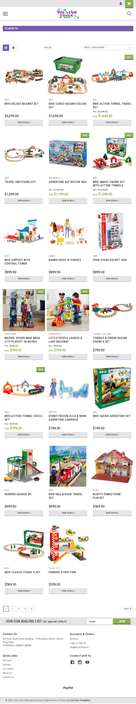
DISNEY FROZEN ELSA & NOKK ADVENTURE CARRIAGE (67, 417)
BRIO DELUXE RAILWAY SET (22, 103)
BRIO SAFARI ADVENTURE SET (112, 416)
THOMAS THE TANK (102, 334)
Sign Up (82, 643)
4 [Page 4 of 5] (25, 609)
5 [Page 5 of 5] (31, 609)
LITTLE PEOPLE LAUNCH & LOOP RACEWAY (65, 339)
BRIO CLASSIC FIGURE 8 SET (22, 572)
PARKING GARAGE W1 (18, 494)
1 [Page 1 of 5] (6, 609)
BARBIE (52, 256)
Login (72, 643)
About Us (7, 673)
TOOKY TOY (54, 568)
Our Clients (8, 669)
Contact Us (8, 677)
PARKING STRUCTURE (62, 572)
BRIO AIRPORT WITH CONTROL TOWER (17, 261)
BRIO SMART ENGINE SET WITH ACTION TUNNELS (109, 183)
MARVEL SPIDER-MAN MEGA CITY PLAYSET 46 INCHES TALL (22, 341)
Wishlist (74, 639)
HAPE (95, 256)
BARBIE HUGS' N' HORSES (65, 260)
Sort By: (48, 47)
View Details (23, 122)
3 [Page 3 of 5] (18, 609)
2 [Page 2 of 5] (12, 609)
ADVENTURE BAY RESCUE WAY (67, 182)
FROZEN (52, 412)
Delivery (7, 664)
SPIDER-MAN (10, 334)
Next (128, 609)
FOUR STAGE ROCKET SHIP (110, 260)
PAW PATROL (54, 178)
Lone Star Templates (80, 700)
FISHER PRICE (55, 334)
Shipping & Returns (79, 647)
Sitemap (29, 700)
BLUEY (96, 490)
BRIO (7, 100)
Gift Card (7, 660)
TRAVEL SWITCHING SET (20, 182)
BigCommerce (51, 700)
